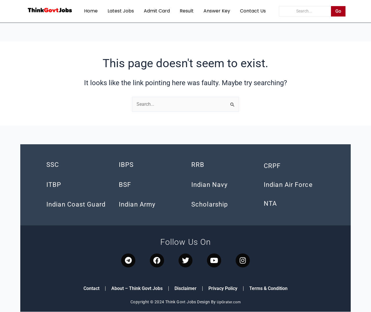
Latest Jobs (121, 11)
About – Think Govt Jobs (137, 289)
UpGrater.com (228, 302)
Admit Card (157, 11)
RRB (197, 165)
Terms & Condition (268, 289)
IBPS (126, 165)
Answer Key (216, 11)
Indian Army (137, 204)
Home (91, 11)
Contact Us (253, 11)
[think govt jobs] (50, 10)
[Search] (305, 11)
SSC (52, 165)
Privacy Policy (222, 289)
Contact (91, 289)
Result (187, 11)
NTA (270, 203)
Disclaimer (185, 289)
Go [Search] (338, 11)
